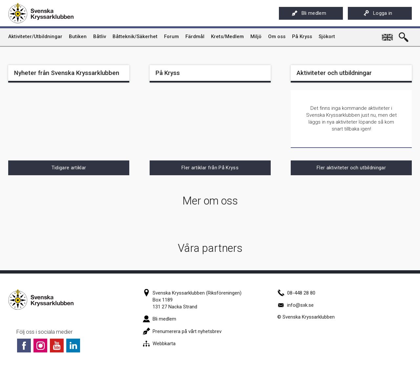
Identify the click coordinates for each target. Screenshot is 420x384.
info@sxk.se (295, 305)
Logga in (377, 13)
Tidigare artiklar (69, 168)
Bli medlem (309, 13)
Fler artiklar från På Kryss (210, 168)
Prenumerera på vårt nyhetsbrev (182, 331)
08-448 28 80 (296, 293)
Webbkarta (159, 344)
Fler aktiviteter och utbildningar (351, 168)
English (387, 35)
